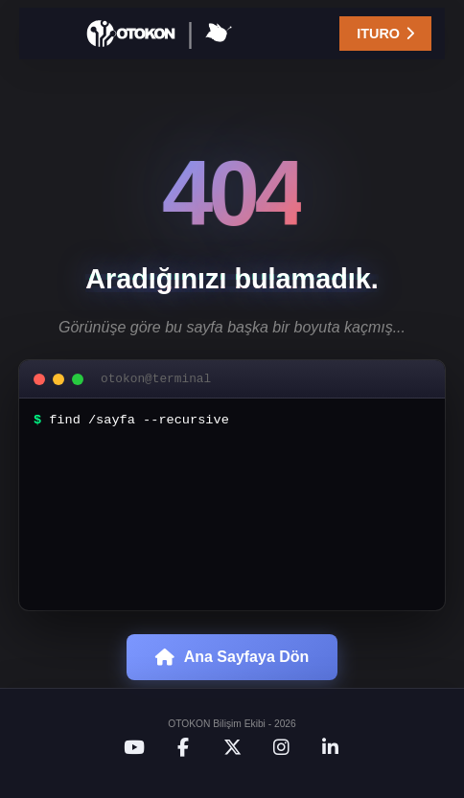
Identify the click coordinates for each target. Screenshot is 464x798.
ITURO (385, 33)
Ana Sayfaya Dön (232, 685)
